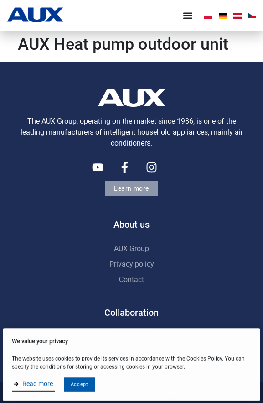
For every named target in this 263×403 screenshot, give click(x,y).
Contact (131, 279)
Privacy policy (131, 264)
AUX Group (131, 248)
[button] (187, 15)
